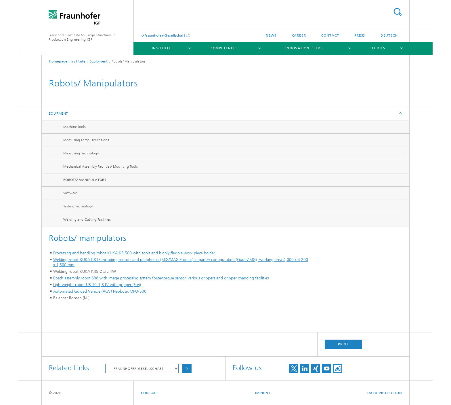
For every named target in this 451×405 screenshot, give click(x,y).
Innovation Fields (303, 48)
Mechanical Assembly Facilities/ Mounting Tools (100, 166)
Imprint (262, 393)
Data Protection (384, 393)
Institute (161, 48)
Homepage (58, 61)
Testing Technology (78, 206)
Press (359, 35)
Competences (224, 48)
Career (299, 35)
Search (397, 12)
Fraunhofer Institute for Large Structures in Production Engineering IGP (82, 37)
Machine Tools (74, 127)
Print (343, 344)
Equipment (98, 61)
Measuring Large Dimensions (86, 140)
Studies (377, 48)
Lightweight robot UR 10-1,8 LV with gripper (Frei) (97, 284)
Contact (330, 35)
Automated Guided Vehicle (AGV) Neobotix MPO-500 (99, 291)
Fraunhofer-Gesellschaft (164, 35)
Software (70, 193)
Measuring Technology (81, 153)
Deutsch (389, 35)
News (271, 35)
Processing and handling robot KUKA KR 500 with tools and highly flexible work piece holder (134, 253)
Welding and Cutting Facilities (87, 219)
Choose (187, 368)
